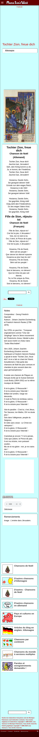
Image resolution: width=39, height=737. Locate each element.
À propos (3, 731)
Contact (10, 731)
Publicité (16, 731)
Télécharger (8, 509)
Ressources (24, 731)
